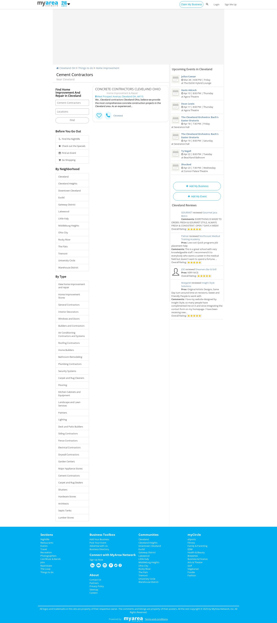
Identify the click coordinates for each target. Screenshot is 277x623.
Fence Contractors (68, 440)
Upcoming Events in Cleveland (192, 69)
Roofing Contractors (69, 342)
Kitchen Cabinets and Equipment (69, 393)
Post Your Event (98, 542)
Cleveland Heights (67, 183)
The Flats (63, 246)
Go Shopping (66, 160)
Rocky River (64, 239)
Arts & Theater (195, 562)
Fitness (191, 542)
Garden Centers (66, 461)
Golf (190, 565)
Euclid (61, 197)
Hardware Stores (67, 496)
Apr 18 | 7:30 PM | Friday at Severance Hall (197, 122)
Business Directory (99, 549)
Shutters (62, 489)
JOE (183, 269)
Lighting (62, 419)
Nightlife (44, 539)
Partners (94, 583)
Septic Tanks (64, 510)
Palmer (185, 236)
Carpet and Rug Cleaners (71, 378)
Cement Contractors (69, 475)
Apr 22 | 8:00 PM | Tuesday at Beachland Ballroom (197, 154)
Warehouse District (68, 267)
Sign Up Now (96, 559)
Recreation (46, 552)
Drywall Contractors (68, 454)
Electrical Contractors (69, 447)
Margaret (186, 282)
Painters (62, 412)
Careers (94, 592)
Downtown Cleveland (69, 190)
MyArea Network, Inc (223, 608)
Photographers (48, 555)
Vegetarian (193, 568)
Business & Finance (198, 559)
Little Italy (63, 218)
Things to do (85, 68)
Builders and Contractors (71, 325)
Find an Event (67, 152)
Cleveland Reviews (184, 205)
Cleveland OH (65, 68)
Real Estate (46, 565)
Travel (43, 549)
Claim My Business (191, 4)
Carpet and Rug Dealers (70, 482)
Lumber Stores (66, 517)
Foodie (191, 572)
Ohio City (63, 232)
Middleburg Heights (68, 225)
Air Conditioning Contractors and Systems (71, 334)
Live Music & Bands (50, 559)
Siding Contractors (68, 433)
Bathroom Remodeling (70, 356)
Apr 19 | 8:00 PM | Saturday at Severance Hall (197, 138)
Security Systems (67, 371)
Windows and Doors (68, 318)
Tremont (62, 253)
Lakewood (63, 211)
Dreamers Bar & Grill (205, 269)
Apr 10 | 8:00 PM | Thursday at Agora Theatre (197, 93)
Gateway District (66, 204)
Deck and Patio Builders (70, 426)
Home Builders (66, 350)
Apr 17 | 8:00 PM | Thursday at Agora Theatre (197, 107)
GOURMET (186, 212)
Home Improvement (107, 68)
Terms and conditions (156, 619)
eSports (192, 539)
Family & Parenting (197, 545)
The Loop (45, 568)
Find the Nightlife (69, 138)
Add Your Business (99, 539)
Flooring (62, 385)
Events (44, 545)
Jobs (42, 562)
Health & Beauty (196, 552)
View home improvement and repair (71, 286)
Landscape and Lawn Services (69, 404)
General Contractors (68, 304)
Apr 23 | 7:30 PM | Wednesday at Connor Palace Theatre (197, 168)
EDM (190, 549)
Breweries (193, 555)
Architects (63, 503)
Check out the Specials (71, 146)
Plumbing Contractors (69, 364)
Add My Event (197, 196)
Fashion (192, 575)
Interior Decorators (68, 311)
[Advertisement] (138, 38)
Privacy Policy (97, 586)
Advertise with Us (99, 545)
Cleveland (63, 176)
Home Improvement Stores (69, 296)
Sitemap (94, 589)
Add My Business (196, 186)
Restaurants (46, 542)
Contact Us (95, 579)
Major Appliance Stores (70, 468)
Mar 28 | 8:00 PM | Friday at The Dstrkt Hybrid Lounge (197, 80)
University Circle (66, 260)
